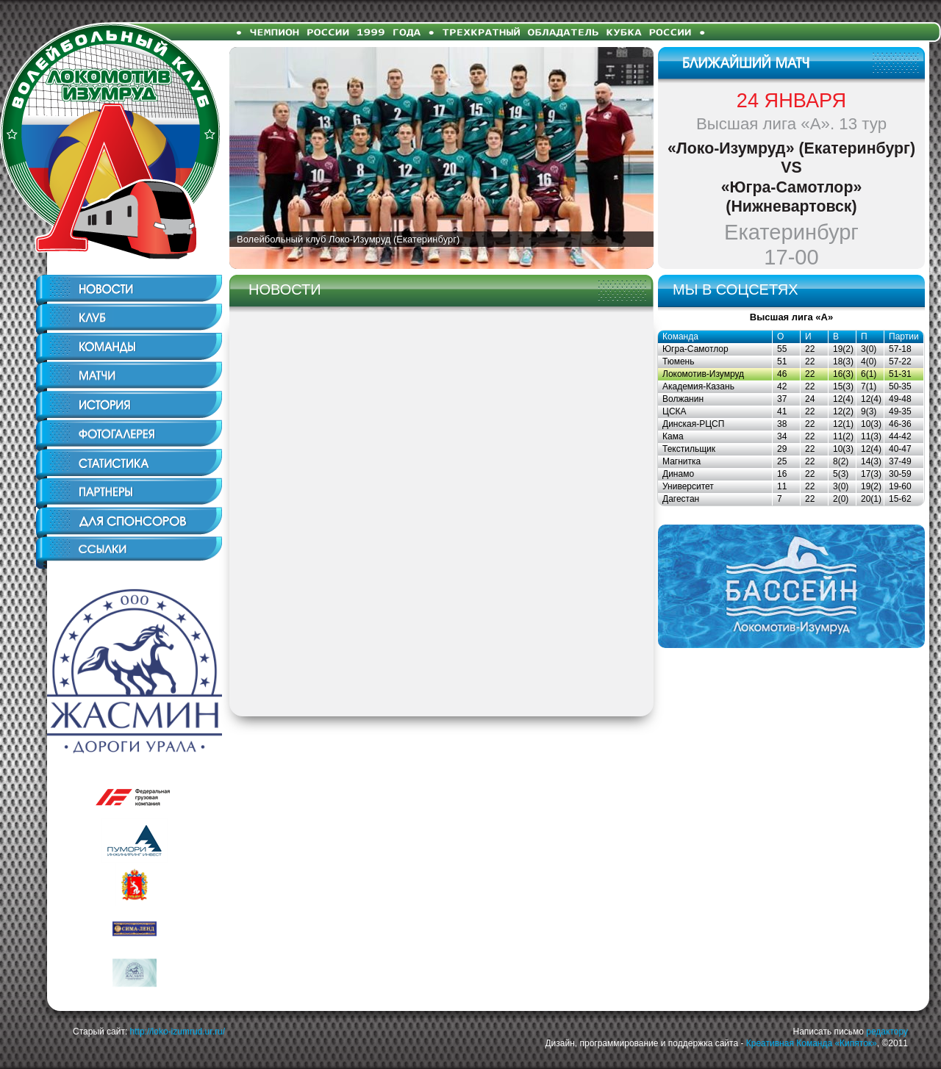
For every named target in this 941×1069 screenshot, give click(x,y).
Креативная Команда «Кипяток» (811, 1043)
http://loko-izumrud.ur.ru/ (177, 1031)
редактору (887, 1031)
